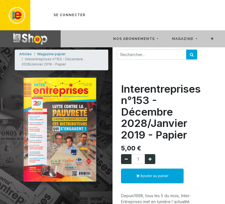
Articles (25, 54)
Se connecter (69, 15)
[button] (217, 39)
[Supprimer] (126, 159)
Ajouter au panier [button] (152, 176)
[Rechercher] (191, 55)
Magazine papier (51, 54)
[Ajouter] (150, 159)
